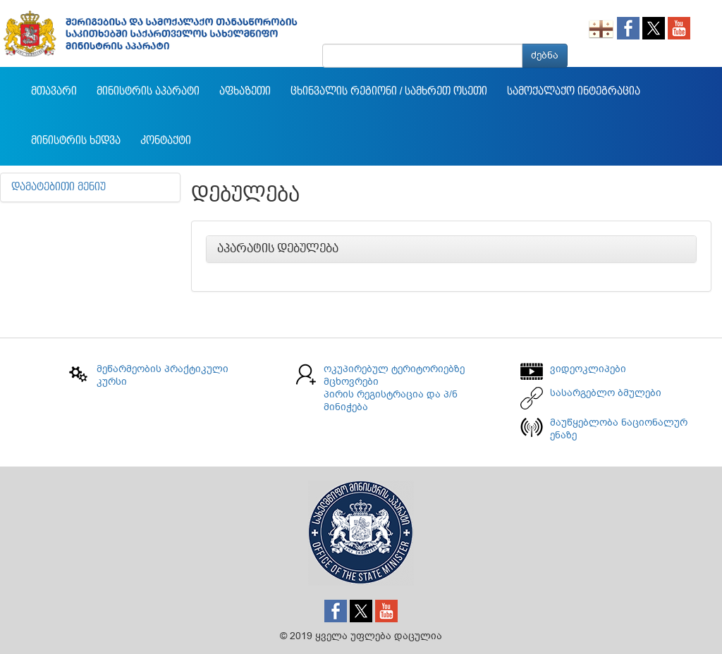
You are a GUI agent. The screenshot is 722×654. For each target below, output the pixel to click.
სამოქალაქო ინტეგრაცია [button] (573, 91)
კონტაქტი (165, 141)
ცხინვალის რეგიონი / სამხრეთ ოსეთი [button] (388, 91)
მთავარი (54, 91)
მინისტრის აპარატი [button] (148, 91)
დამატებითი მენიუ (58, 187)
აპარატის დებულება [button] (277, 248)
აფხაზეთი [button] (245, 91)
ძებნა (544, 55)
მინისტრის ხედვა (76, 141)
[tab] (451, 249)
